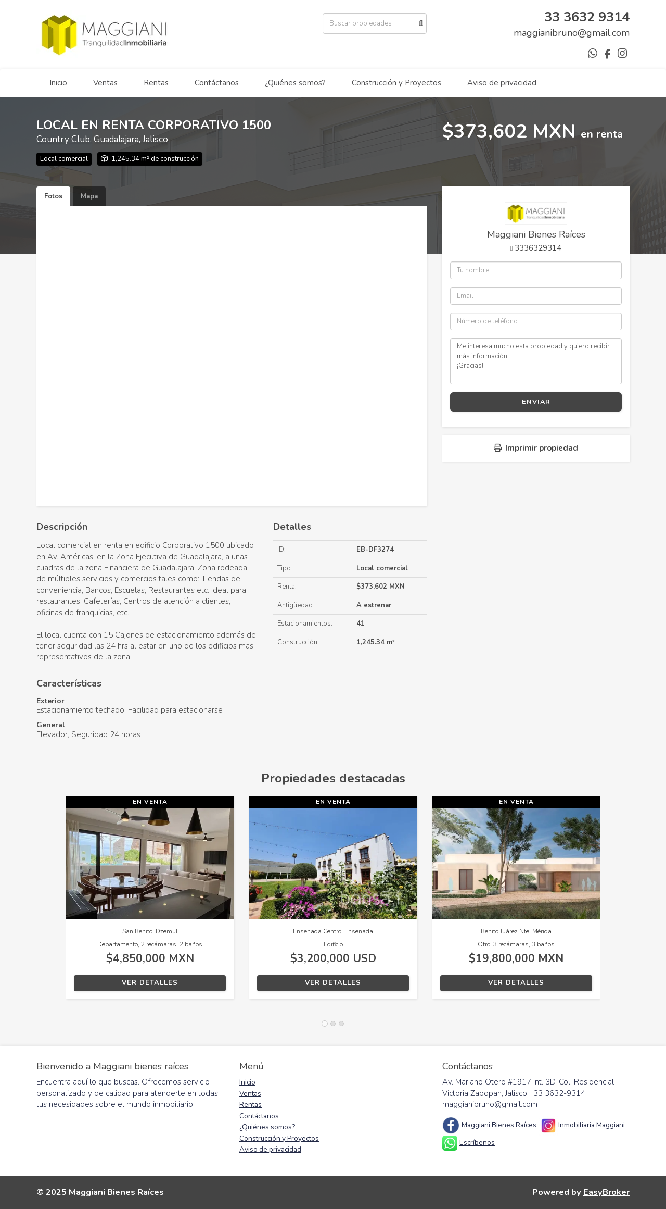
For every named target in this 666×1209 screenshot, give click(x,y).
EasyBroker (606, 1192)
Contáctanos (217, 83)
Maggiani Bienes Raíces (499, 1125)
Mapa (89, 196)
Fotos (53, 196)
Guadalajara (116, 139)
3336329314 (538, 248)
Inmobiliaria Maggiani (591, 1125)
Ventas (105, 83)
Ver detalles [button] (150, 983)
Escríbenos (477, 1143)
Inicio (58, 83)
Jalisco (155, 139)
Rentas (156, 83)
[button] (51, 902)
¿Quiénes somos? (295, 83)
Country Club (63, 139)
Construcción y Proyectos (396, 83)
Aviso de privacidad (501, 83)
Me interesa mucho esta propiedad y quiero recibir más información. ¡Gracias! (536, 361)
